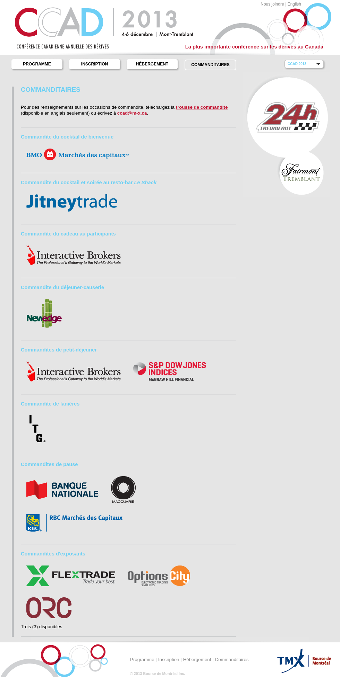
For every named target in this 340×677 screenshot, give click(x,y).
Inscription (94, 64)
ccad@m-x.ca (132, 113)
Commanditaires (210, 64)
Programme (37, 64)
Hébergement (152, 64)
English (294, 4)
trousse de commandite (202, 107)
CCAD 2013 (297, 64)
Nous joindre (272, 4)
